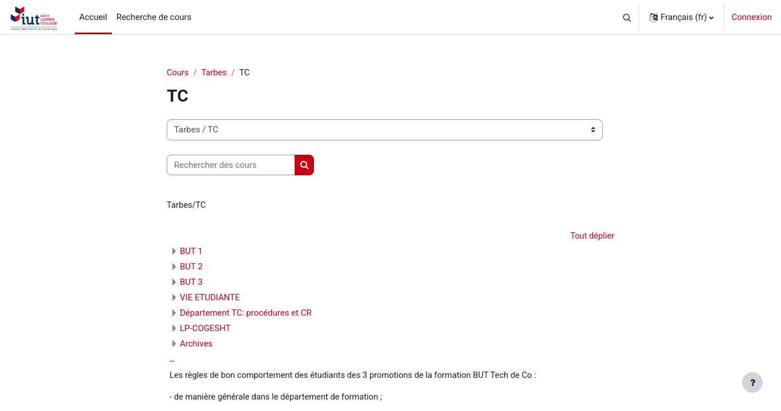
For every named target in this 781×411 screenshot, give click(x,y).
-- (172, 362)
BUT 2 (191, 268)
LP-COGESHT (205, 329)
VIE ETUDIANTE (210, 298)
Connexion (751, 17)
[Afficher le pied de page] (752, 382)
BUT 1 (191, 252)
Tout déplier (591, 236)
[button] (627, 17)
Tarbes (215, 72)
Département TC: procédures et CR (246, 314)
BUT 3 (191, 283)
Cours (178, 72)
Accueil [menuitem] (93, 17)
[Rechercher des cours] (231, 165)
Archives (196, 345)
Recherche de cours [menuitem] (154, 17)
